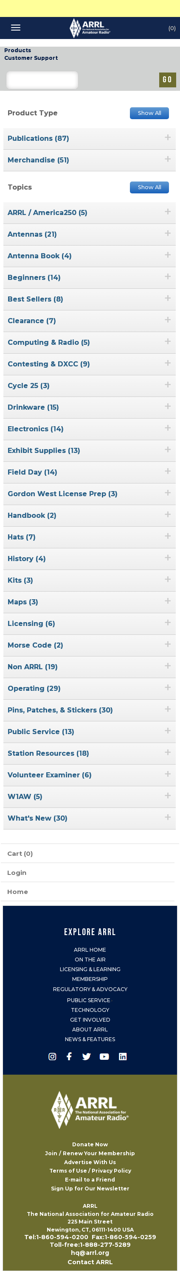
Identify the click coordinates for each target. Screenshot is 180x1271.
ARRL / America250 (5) (47, 213)
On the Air (90, 959)
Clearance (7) (32, 321)
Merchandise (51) (38, 160)
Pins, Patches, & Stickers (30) (60, 710)
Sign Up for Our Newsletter (90, 1188)
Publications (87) (38, 138)
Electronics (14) (36, 429)
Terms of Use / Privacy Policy (90, 1171)
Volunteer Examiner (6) (50, 775)
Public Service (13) (41, 732)
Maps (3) (23, 602)
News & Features (90, 1039)
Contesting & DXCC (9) (49, 364)
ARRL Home (90, 950)
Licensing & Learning (90, 969)
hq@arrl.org (90, 1253)
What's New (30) (38, 818)
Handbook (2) (32, 515)
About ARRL (90, 1029)
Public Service (88, 1000)
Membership (90, 979)
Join (51, 1153)
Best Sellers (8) (35, 299)
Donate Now (90, 1144)
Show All (149, 113)
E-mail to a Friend (90, 1179)
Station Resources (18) (48, 753)
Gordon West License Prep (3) (63, 494)
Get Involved (90, 1020)
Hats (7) (22, 537)
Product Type (33, 113)
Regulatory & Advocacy (90, 989)
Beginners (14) (34, 278)
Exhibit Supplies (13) (44, 451)
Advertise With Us (90, 1162)
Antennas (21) (32, 234)
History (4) (27, 559)
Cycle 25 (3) (29, 386)
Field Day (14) (32, 472)
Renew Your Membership (99, 1153)
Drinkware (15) (33, 407)
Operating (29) (34, 688)
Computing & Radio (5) (49, 342)
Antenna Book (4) (40, 256)
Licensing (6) (31, 624)
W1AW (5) (25, 797)
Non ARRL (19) (33, 667)
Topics (20, 187)
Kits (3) (20, 580)
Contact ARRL (90, 1262)
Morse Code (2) (35, 645)
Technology (90, 1010)
